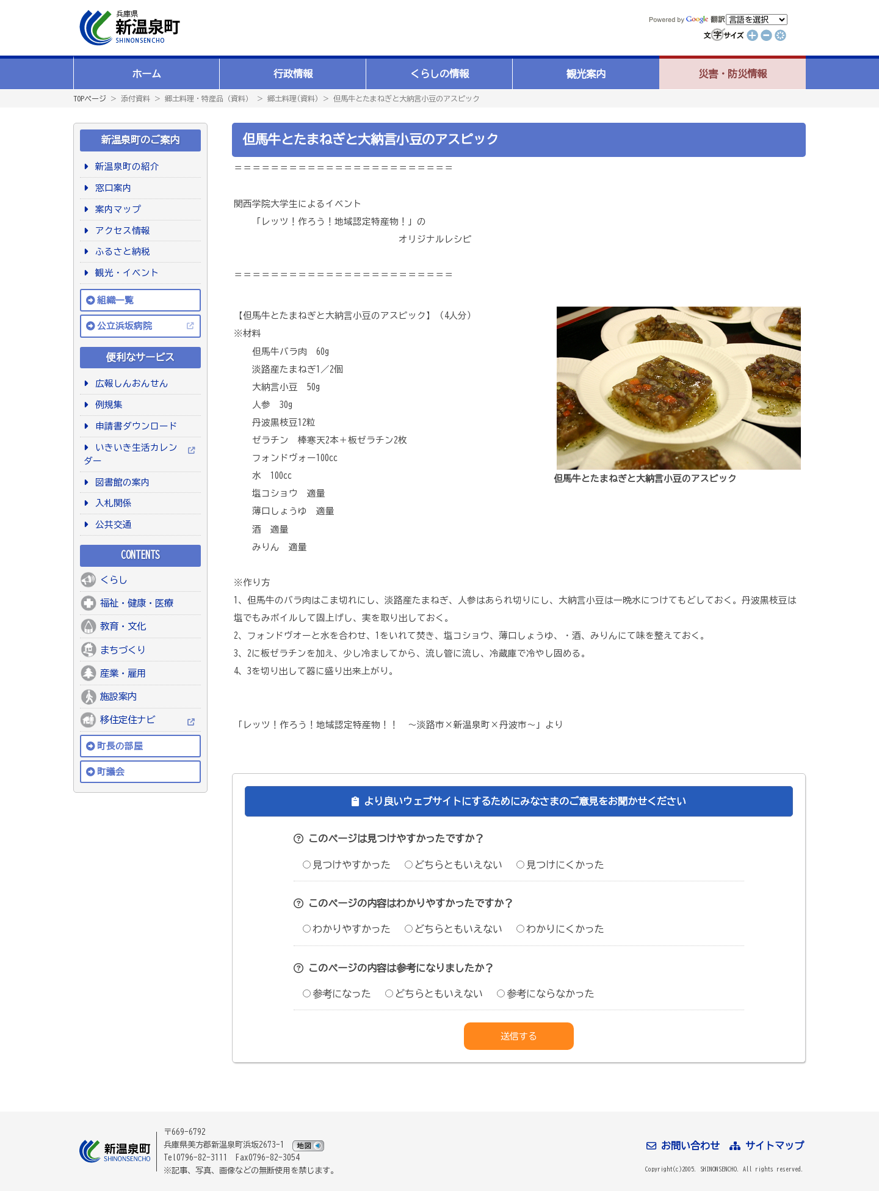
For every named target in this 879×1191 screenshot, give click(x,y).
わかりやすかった (347, 929)
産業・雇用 (123, 673)
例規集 (107, 404)
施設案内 (118, 696)
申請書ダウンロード (134, 426)
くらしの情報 (439, 74)
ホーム (146, 74)
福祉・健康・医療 (136, 603)
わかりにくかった (560, 929)
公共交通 (111, 524)
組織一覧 (115, 300)
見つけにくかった (560, 865)
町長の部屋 (120, 746)
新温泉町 (128, 28)
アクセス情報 (120, 230)
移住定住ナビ (127, 719)
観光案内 (586, 74)
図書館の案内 (120, 482)
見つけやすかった (347, 865)
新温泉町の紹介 (125, 166)
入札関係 (111, 503)
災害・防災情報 (732, 74)
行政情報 (293, 74)
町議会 (111, 771)
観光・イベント (125, 272)
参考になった (337, 994)
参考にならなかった (546, 994)
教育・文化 (123, 626)
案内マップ (116, 209)
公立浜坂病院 (124, 325)
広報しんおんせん (129, 383)
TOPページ (89, 98)
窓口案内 (111, 187)
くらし (114, 580)
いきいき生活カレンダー (131, 454)
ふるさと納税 (120, 251)
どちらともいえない (453, 865)
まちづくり (123, 650)
